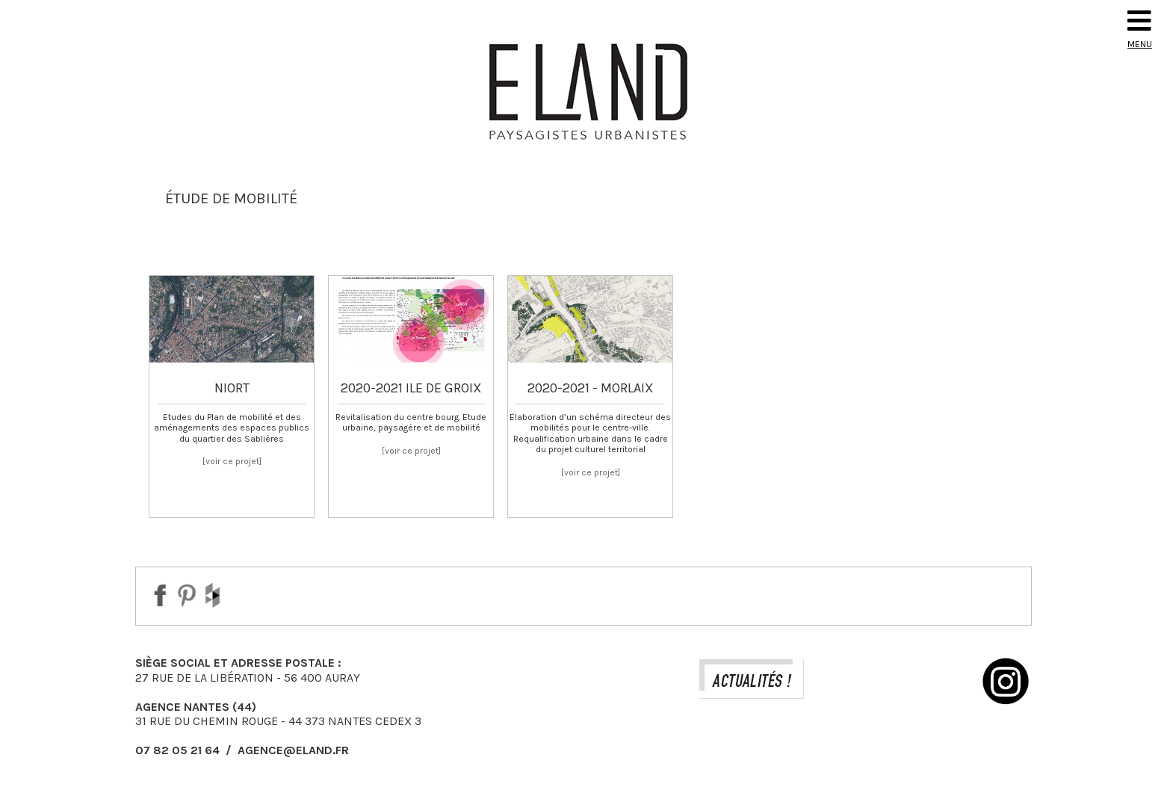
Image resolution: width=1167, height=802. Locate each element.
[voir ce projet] (231, 461)
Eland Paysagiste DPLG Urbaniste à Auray (583, 91)
